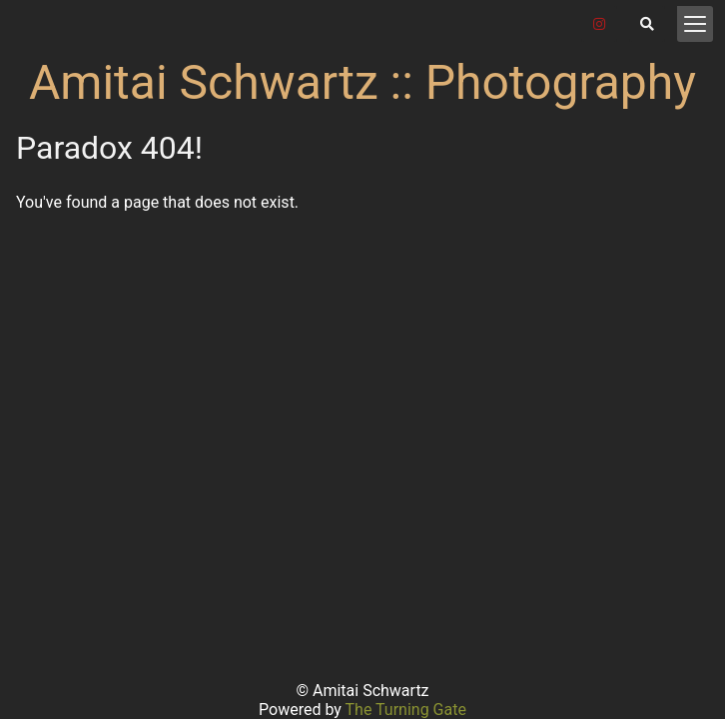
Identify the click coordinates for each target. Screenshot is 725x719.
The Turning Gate (406, 709)
